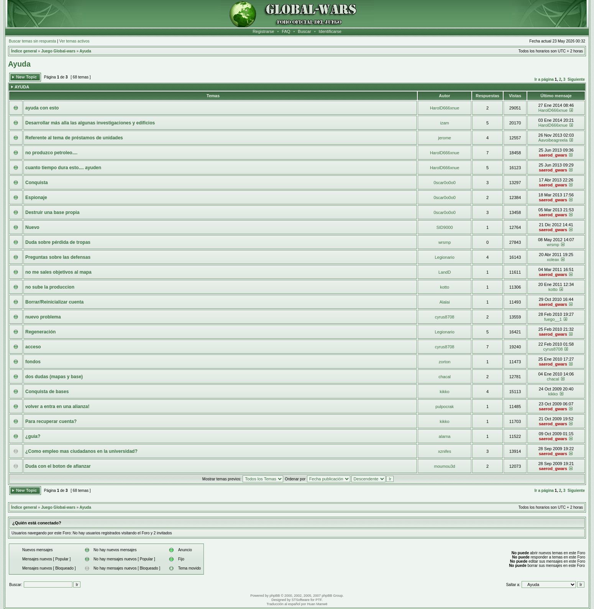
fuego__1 (553, 319)
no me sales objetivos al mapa (58, 272)
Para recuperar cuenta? (51, 421)
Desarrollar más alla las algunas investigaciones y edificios (90, 123)
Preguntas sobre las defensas (57, 257)
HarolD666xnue (444, 108)
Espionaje (36, 197)
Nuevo (32, 227)
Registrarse (263, 31)
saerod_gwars (553, 155)
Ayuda (85, 51)
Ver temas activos (74, 41)
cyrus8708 (445, 317)
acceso (33, 346)
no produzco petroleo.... (51, 152)
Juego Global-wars (58, 51)
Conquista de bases (47, 391)
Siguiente (576, 79)
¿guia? (32, 436)
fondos (33, 361)
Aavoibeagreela (553, 140)
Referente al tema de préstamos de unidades (74, 137)
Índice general (24, 51)
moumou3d (444, 466)
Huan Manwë (317, 604)
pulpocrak (444, 406)
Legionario (444, 257)
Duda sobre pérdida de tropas (57, 242)
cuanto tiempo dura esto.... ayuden (63, 167)
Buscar (304, 31)
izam (444, 123)
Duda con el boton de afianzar (58, 466)
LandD (444, 272)
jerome (444, 138)
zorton (445, 361)
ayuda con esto (42, 108)
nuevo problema (43, 317)
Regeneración (40, 332)
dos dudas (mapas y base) (54, 376)
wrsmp (444, 242)
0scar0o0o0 (444, 182)
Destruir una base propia (52, 212)
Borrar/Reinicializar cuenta (54, 302)
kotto (444, 287)
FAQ (286, 31)
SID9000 (444, 227)
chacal (444, 376)
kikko (445, 391)
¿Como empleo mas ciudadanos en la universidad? (81, 451)
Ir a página (544, 79)
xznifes (444, 451)
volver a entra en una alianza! (57, 406)
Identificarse (330, 31)
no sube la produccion (49, 287)
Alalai (445, 302)
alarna (445, 436)
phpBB (274, 596)
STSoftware (301, 600)
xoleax (553, 259)
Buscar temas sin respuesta (32, 41)
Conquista (36, 182)
